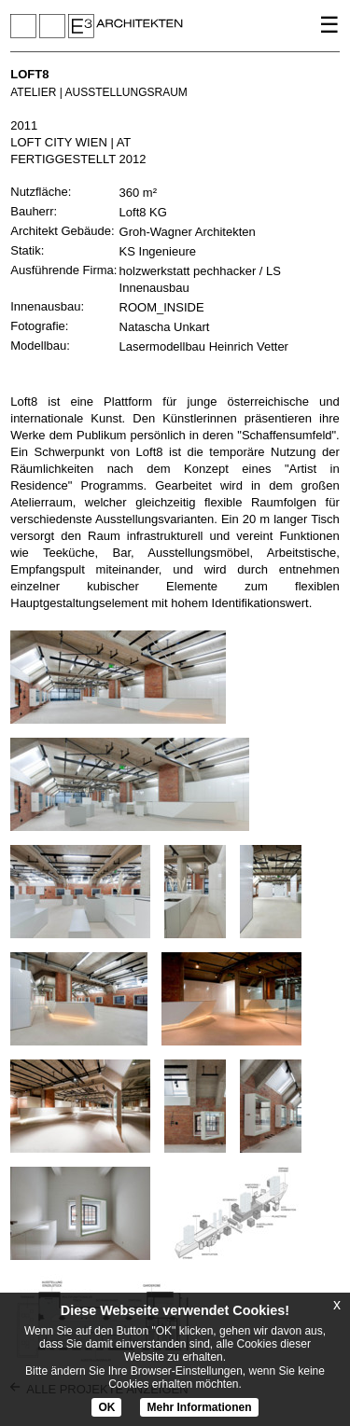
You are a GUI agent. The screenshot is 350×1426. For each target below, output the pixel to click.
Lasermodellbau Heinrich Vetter (203, 346)
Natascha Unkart (164, 327)
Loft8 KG (143, 212)
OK (106, 1407)
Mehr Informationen (199, 1407)
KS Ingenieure (157, 251)
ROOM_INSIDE (161, 307)
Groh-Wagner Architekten (187, 232)
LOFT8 (29, 74)
